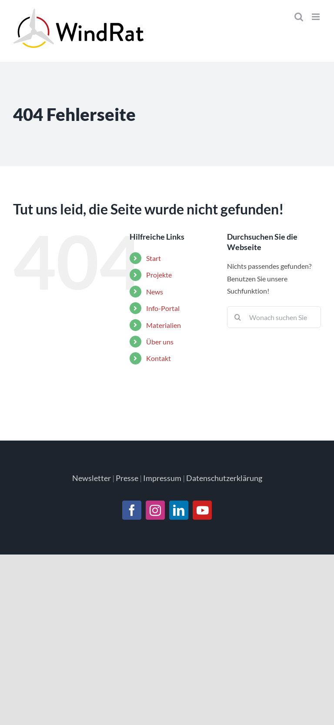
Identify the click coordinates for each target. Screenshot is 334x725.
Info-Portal (163, 308)
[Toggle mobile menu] (316, 16)
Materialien (163, 325)
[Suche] (238, 317)
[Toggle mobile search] (298, 16)
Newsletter (91, 478)
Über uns (160, 341)
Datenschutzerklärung (224, 478)
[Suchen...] (274, 317)
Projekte (159, 275)
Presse (127, 478)
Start (153, 258)
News (154, 291)
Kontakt (158, 358)
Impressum (162, 478)
